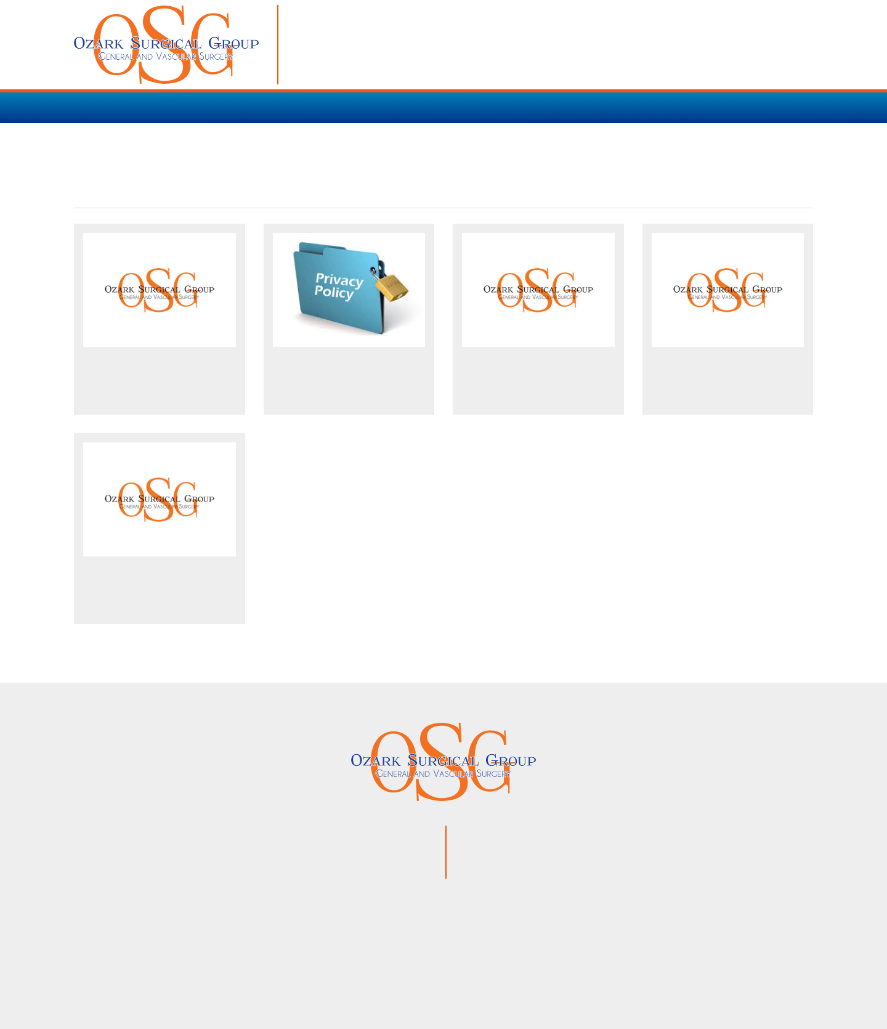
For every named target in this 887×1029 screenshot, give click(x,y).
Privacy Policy (438, 983)
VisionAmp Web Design (551, 983)
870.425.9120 (542, 834)
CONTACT (663, 107)
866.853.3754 (551, 851)
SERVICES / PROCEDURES (189, 107)
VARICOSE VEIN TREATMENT (345, 107)
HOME (90, 107)
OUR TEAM (592, 107)
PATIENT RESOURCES (491, 107)
